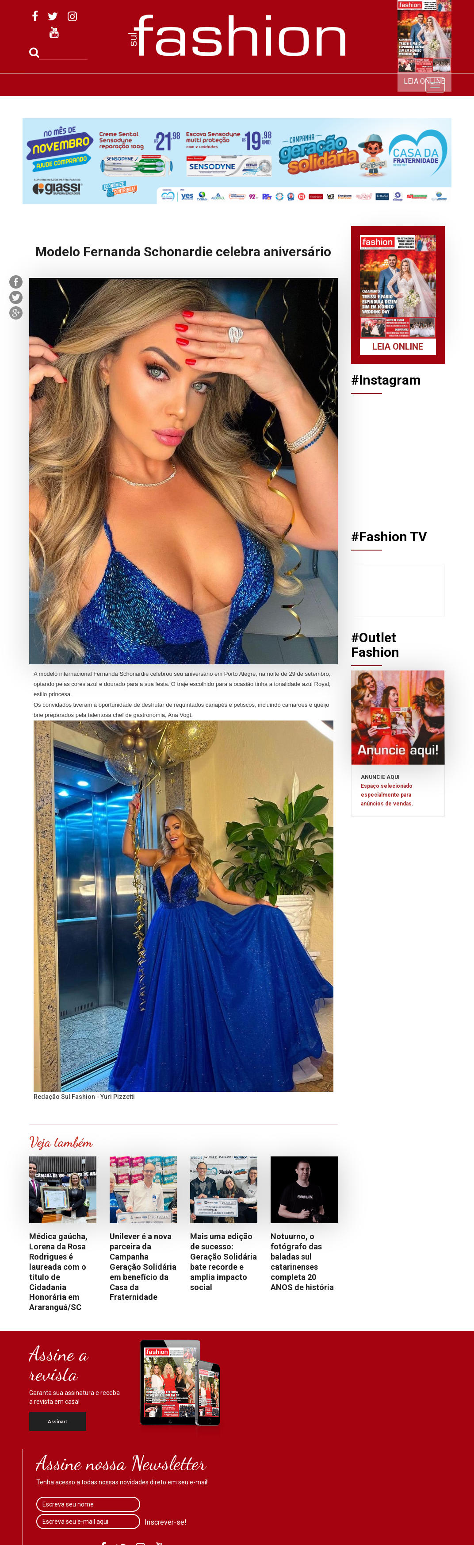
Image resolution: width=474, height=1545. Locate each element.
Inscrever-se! (166, 1522)
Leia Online (424, 81)
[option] (237, 161)
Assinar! (58, 1421)
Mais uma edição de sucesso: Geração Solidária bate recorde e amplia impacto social (223, 1261)
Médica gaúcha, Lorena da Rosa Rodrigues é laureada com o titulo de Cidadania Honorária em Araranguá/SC (58, 1272)
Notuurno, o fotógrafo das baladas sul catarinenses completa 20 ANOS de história (302, 1261)
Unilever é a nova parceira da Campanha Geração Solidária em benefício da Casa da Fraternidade (143, 1267)
